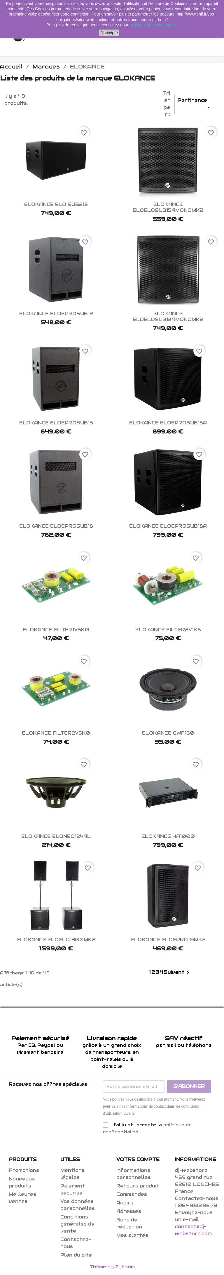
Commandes (131, 1194)
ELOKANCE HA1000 (168, 836)
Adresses (128, 1211)
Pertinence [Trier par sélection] (195, 104)
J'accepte (109, 32)
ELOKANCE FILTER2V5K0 (56, 733)
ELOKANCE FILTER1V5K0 (56, 630)
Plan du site (76, 1255)
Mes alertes (132, 1235)
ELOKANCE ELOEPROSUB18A (168, 526)
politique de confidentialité (154, 25)
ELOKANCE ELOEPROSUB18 (56, 526)
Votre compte (138, 1159)
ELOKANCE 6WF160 (168, 733)
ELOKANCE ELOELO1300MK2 (56, 940)
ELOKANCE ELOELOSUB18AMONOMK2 (168, 317)
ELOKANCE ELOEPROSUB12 (56, 314)
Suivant (177, 972)
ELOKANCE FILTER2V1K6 (168, 630)
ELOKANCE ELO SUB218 (56, 204)
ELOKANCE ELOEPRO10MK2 (168, 940)
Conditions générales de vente (77, 1224)
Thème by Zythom (112, 1266)
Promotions (24, 1170)
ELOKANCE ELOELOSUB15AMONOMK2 (168, 207)
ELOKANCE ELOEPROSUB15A (168, 423)
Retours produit (137, 1186)
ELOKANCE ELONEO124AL (56, 836)
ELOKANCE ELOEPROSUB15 (56, 423)
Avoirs (124, 1203)
